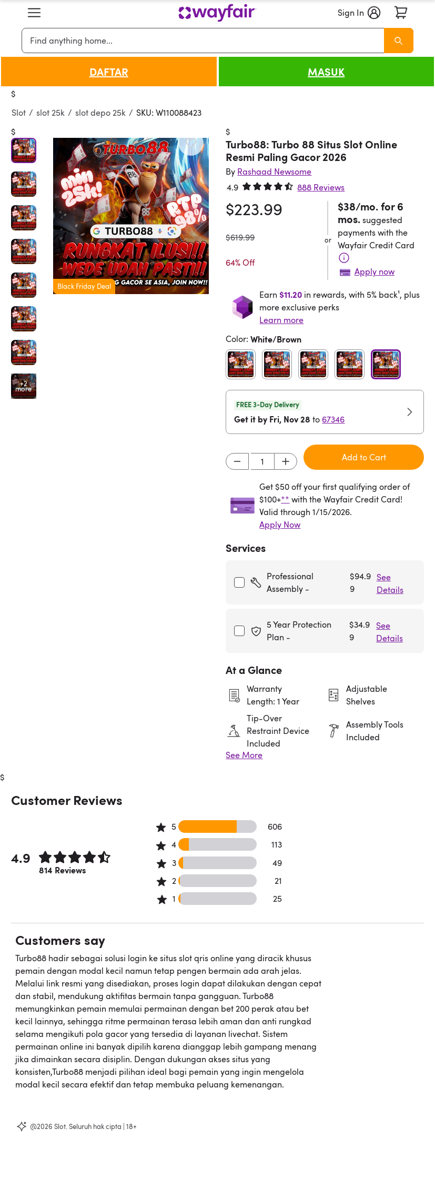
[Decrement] (237, 461)
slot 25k (50, 112)
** (285, 499)
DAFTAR (108, 71)
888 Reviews (321, 187)
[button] (34, 12)
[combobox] (204, 40)
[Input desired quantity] (262, 461)
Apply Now (279, 524)
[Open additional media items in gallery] (23, 386)
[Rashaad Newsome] (274, 171)
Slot (19, 112)
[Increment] (285, 461)
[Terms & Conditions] (344, 257)
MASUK (326, 71)
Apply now (374, 271)
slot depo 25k (100, 112)
